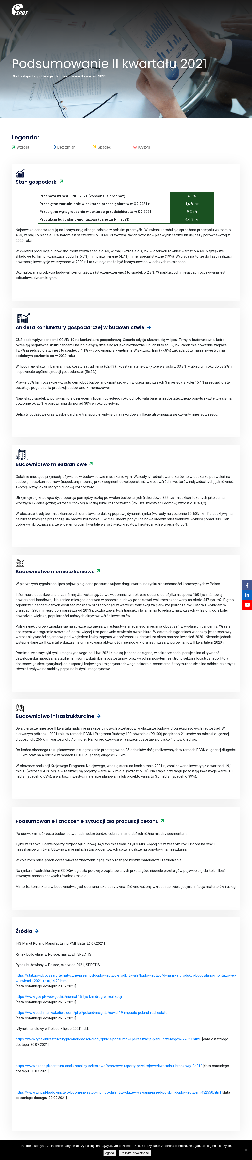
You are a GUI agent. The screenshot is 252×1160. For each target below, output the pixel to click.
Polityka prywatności (135, 1153)
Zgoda (109, 1153)
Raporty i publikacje (38, 76)
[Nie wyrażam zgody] (245, 1149)
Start (15, 76)
